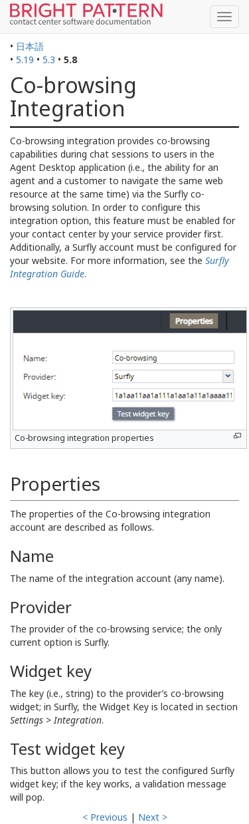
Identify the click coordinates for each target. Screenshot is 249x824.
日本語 (30, 46)
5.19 (25, 59)
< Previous (104, 817)
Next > (152, 817)
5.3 (48, 59)
